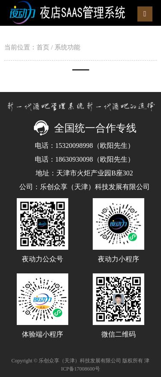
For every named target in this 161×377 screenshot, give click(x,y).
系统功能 (67, 47)
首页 (42, 47)
